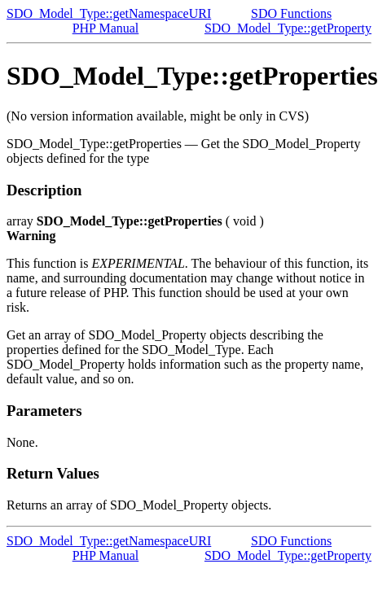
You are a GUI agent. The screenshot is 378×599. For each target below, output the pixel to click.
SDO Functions (291, 13)
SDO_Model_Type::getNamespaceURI (109, 13)
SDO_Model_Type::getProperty (287, 28)
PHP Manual (106, 28)
